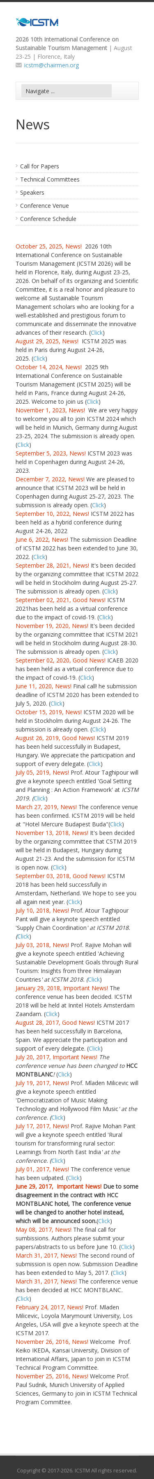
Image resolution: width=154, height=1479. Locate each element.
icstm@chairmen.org (51, 65)
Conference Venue (44, 205)
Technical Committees (50, 179)
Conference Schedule (48, 219)
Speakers (32, 192)
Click (97, 332)
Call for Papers (39, 166)
